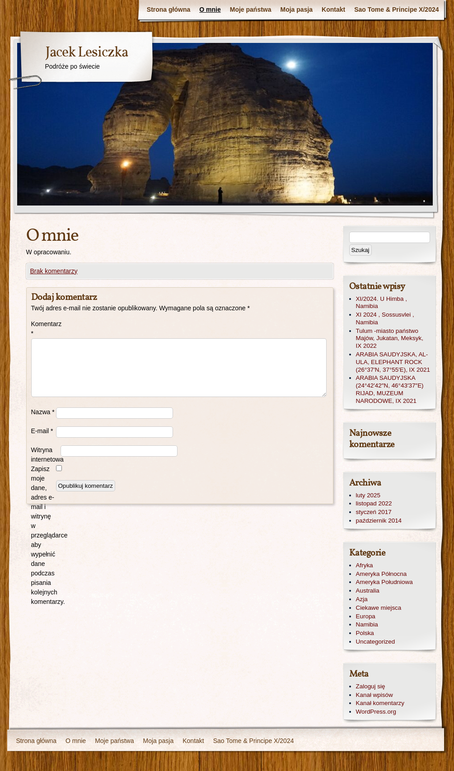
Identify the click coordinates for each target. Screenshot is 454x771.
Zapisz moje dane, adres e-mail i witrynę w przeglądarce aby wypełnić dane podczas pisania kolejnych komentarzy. (43, 535)
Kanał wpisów (374, 695)
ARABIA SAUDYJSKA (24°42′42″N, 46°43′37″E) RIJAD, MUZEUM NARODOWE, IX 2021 (390, 389)
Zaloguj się (370, 686)
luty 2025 (368, 495)
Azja (362, 599)
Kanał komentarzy (380, 703)
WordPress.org (376, 711)
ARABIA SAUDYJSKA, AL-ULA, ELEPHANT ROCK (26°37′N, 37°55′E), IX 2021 (393, 362)
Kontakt (333, 9)
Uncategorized (375, 641)
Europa (365, 616)
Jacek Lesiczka (86, 53)
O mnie (209, 9)
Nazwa (43, 412)
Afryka (364, 565)
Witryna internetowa (46, 454)
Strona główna (168, 9)
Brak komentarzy (54, 271)
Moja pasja (297, 9)
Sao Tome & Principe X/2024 (396, 9)
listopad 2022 (374, 503)
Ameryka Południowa (384, 582)
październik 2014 (379, 520)
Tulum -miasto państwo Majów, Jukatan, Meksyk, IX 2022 (389, 338)
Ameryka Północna (381, 573)
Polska (365, 633)
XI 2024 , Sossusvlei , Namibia (385, 318)
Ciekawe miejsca (379, 607)
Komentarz (43, 328)
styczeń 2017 (374, 512)
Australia (367, 590)
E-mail (42, 431)
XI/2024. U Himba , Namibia (381, 302)
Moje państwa (250, 9)
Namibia (367, 624)
